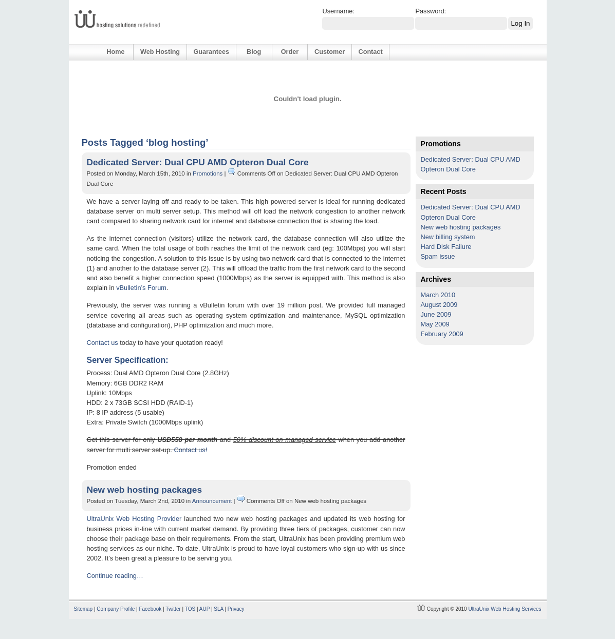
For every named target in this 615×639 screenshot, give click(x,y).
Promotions (207, 173)
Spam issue (438, 256)
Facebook (150, 609)
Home (115, 51)
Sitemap (83, 609)
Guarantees (211, 51)
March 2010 (438, 295)
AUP (204, 609)
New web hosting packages (144, 490)
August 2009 (439, 304)
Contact (371, 51)
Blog (254, 51)
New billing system (448, 237)
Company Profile (116, 609)
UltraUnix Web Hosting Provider (134, 518)
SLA (218, 609)
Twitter (172, 609)
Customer (329, 51)
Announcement (212, 501)
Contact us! (190, 450)
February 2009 (442, 334)
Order (290, 51)
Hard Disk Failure (446, 246)
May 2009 (435, 324)
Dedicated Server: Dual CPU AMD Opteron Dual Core (198, 162)
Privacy (236, 609)
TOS (190, 609)
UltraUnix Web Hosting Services (504, 609)
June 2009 (436, 314)
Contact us (102, 342)
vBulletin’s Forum (141, 288)
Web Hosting (160, 51)
